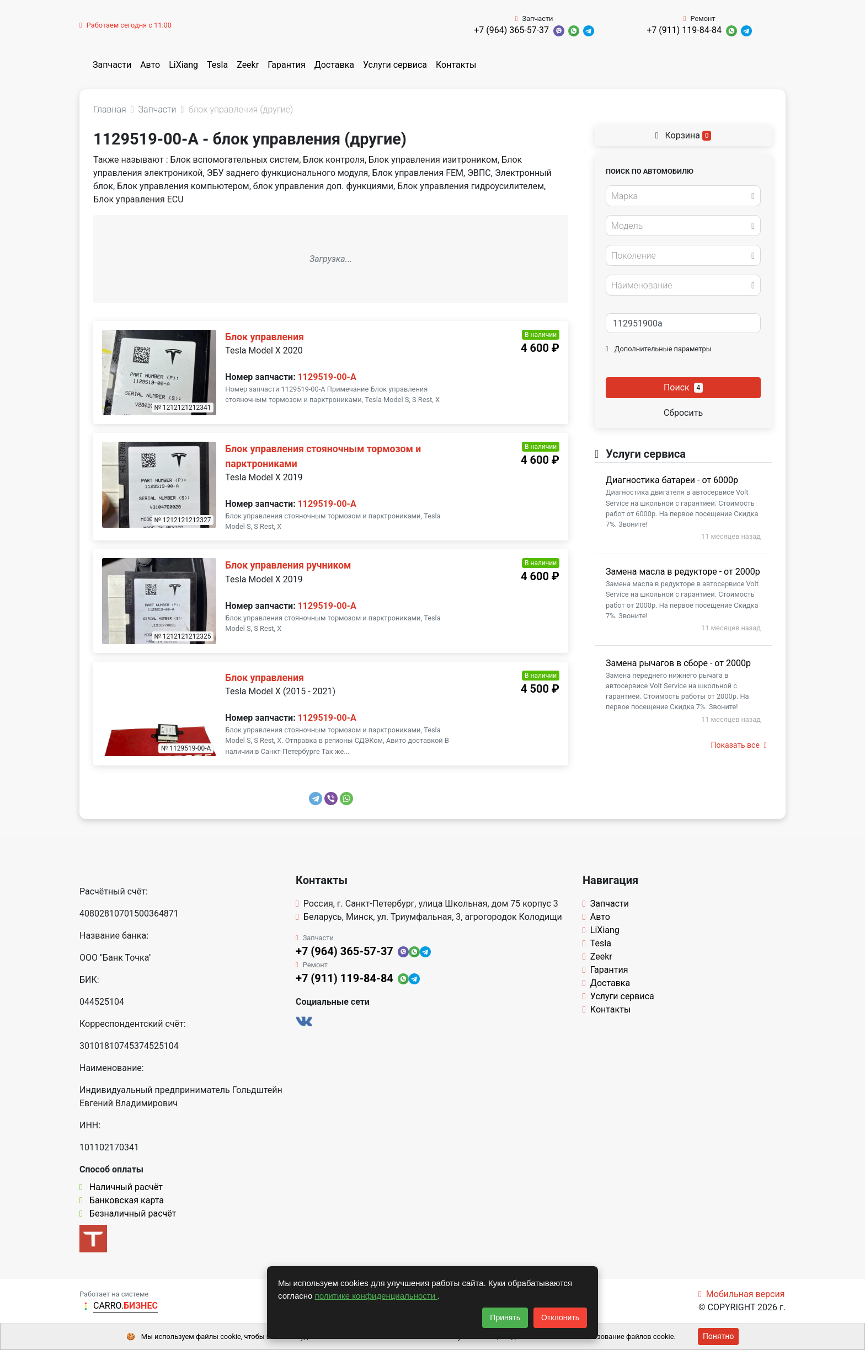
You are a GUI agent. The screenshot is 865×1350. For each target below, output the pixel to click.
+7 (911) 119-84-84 (684, 30)
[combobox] (683, 196)
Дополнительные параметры (659, 349)
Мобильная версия (741, 1294)
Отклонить (560, 1317)
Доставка (334, 65)
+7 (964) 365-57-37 (511, 30)
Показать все (739, 745)
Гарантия (287, 65)
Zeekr (248, 65)
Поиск (683, 387)
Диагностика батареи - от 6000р (672, 480)
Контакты (456, 65)
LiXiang (183, 65)
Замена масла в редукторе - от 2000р (683, 571)
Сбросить (683, 413)
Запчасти (112, 65)
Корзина (683, 135)
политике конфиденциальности (376, 1295)
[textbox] (680, 196)
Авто (150, 65)
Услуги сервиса (395, 65)
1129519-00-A (327, 377)
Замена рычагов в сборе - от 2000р (678, 663)
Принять (505, 1317)
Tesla (217, 65)
